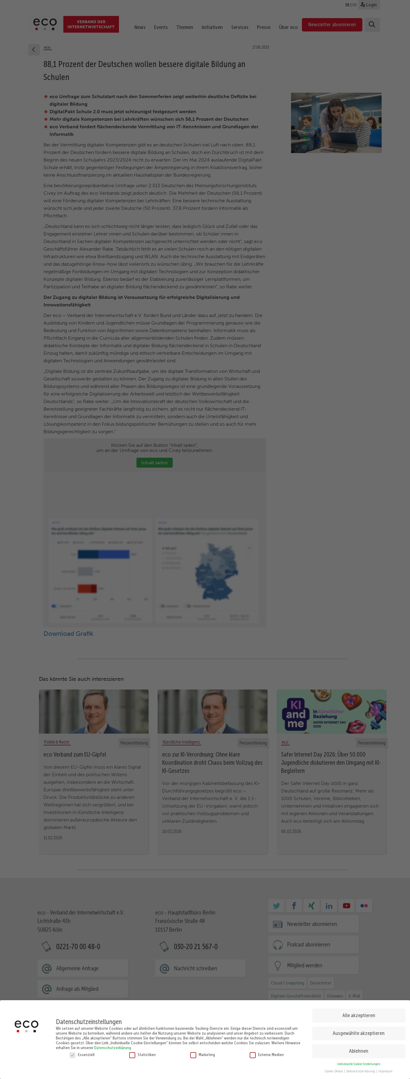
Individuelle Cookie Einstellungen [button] (358, 1061)
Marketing (202, 1052)
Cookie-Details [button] (334, 1069)
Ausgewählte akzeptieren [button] (359, 1031)
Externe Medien (267, 1052)
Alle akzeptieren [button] (358, 1013)
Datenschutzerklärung (112, 1045)
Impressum (385, 1069)
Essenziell (81, 1052)
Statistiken (142, 1052)
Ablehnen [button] (358, 1048)
